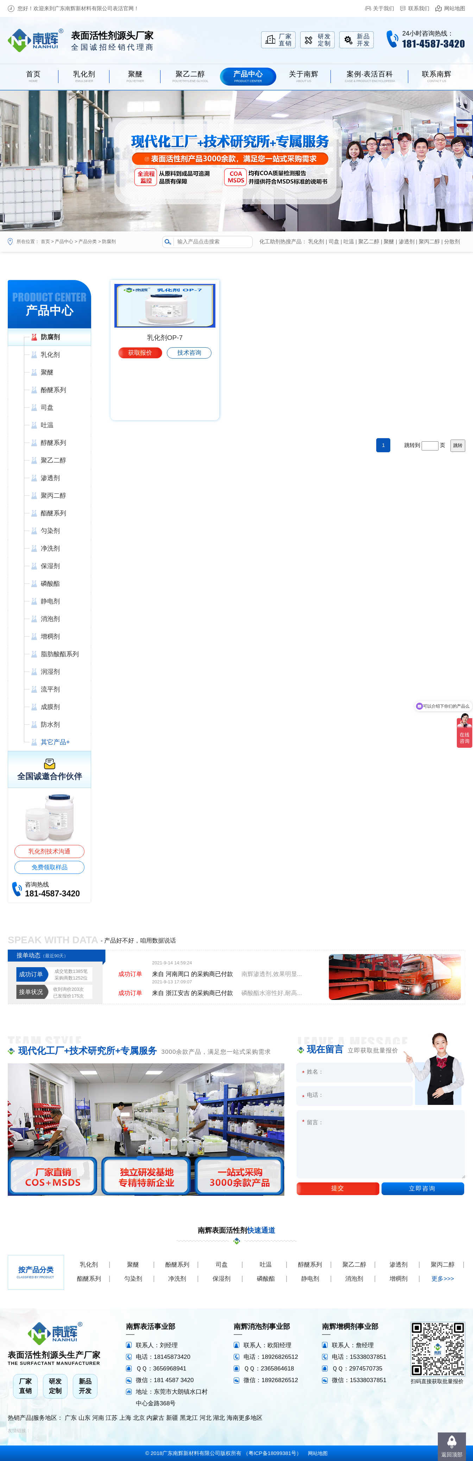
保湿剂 (222, 1278)
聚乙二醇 (368, 241)
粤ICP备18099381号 (272, 1453)
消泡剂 (354, 1278)
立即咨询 (422, 1188)
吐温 (348, 241)
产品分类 (87, 241)
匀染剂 (133, 1278)
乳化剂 (316, 241)
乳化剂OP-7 (165, 395)
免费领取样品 (50, 867)
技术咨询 (189, 410)
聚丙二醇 (429, 241)
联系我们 (418, 8)
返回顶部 (451, 1454)
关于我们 (383, 8)
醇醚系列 (310, 1264)
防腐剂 (109, 241)
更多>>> (442, 1278)
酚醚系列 (177, 1264)
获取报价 (140, 410)
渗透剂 (407, 241)
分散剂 (452, 241)
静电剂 (310, 1278)
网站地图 (454, 8)
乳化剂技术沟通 (49, 851)
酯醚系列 (89, 1278)
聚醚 (389, 241)
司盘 (334, 241)
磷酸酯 (266, 1278)
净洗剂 (177, 1278)
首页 (45, 241)
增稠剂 (399, 1278)
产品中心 (64, 241)
